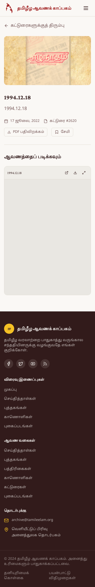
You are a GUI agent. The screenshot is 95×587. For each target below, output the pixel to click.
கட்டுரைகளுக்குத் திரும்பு (34, 25)
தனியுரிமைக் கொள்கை (16, 575)
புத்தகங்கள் (15, 408)
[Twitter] (20, 363)
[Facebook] (8, 363)
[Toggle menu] (86, 8)
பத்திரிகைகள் (17, 469)
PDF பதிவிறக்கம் (25, 132)
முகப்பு (10, 390)
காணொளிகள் (18, 417)
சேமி (62, 132)
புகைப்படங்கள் (18, 426)
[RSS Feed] (45, 363)
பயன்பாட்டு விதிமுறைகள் (62, 575)
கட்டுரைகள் (15, 487)
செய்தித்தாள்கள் (20, 399)
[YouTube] (32, 363)
